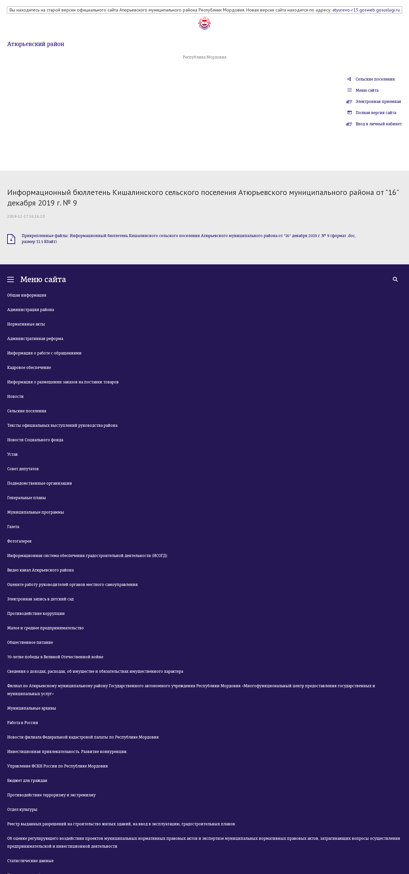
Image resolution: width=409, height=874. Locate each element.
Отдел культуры (22, 809)
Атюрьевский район (35, 44)
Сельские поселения (375, 79)
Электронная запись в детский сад (40, 599)
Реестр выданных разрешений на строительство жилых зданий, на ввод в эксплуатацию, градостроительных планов (121, 824)
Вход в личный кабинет (379, 124)
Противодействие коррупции (36, 613)
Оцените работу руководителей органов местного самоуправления (72, 584)
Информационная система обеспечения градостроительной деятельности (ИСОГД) (87, 555)
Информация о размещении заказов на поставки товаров (63, 382)
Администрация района (30, 309)
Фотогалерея (19, 541)
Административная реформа (35, 338)
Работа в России (22, 722)
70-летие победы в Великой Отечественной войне (55, 657)
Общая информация (26, 295)
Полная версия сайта (376, 112)
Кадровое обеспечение (29, 367)
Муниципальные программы (35, 512)
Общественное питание (30, 642)
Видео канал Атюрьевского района (40, 570)
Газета (13, 526)
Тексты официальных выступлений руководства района (62, 425)
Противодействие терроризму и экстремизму (51, 795)
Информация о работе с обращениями (44, 353)
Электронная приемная (378, 101)
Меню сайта (367, 90)
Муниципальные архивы (31, 708)
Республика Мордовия (205, 57)
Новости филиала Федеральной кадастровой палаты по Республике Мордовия (83, 737)
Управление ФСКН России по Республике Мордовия (57, 766)
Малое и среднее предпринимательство (45, 628)
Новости (15, 396)
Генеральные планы (26, 498)
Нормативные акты (26, 324)
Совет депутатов (23, 469)
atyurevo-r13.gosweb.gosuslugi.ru (366, 10)
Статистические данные (30, 861)
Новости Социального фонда (35, 440)
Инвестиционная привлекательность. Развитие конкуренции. (67, 751)
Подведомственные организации (39, 483)
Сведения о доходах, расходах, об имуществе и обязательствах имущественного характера (95, 671)
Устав (12, 454)
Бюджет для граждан (27, 780)
